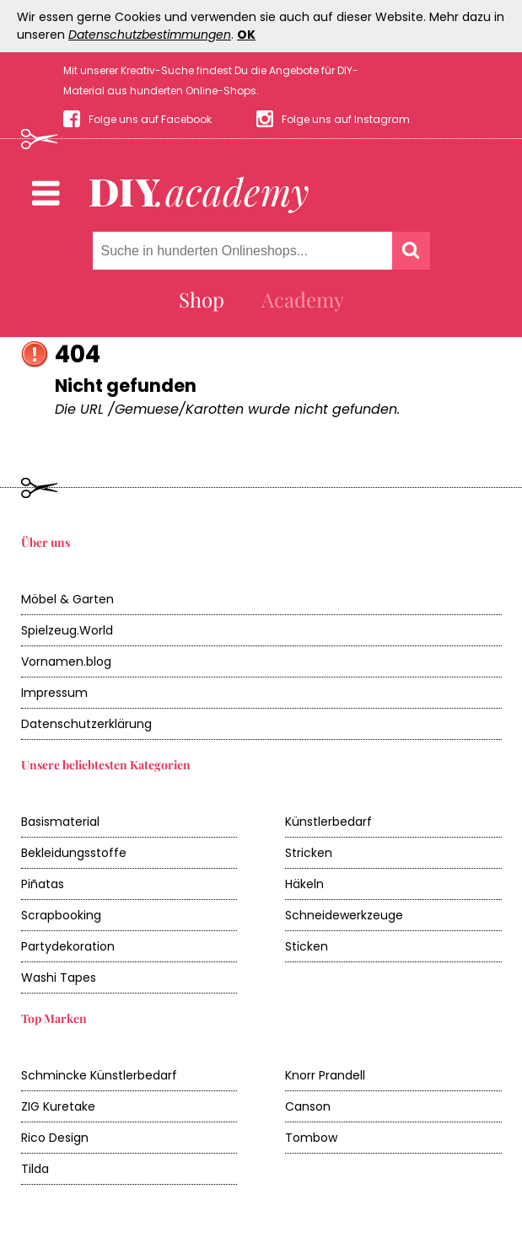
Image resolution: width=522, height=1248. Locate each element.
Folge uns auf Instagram (346, 119)
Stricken (308, 852)
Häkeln (304, 884)
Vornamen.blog (66, 661)
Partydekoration (68, 946)
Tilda (35, 1168)
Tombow (311, 1137)
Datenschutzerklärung (86, 723)
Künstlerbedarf (328, 821)
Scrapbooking (61, 915)
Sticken (306, 946)
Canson (308, 1106)
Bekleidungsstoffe (73, 852)
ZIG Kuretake (58, 1106)
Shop (201, 299)
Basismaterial (60, 821)
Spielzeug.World (67, 630)
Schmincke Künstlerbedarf (99, 1075)
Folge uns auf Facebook (150, 119)
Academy (302, 299)
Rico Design (55, 1137)
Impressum (54, 692)
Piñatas (42, 884)
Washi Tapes (58, 977)
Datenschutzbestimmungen (149, 34)
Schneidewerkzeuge (344, 915)
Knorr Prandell (325, 1075)
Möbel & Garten (67, 599)
